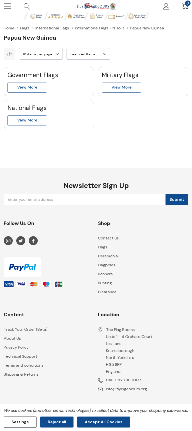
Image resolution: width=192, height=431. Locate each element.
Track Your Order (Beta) (26, 329)
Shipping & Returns (21, 374)
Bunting (105, 283)
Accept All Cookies (103, 422)
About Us (12, 338)
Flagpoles (106, 265)
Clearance (107, 292)
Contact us (108, 238)
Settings (20, 422)
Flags (102, 247)
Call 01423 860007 (123, 380)
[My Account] (166, 6)
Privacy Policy (16, 347)
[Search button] (27, 6)
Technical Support (20, 356)
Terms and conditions (24, 365)
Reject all (57, 422)
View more (27, 87)
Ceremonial (108, 256)
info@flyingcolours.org (126, 389)
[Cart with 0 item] (185, 6)
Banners (105, 274)
